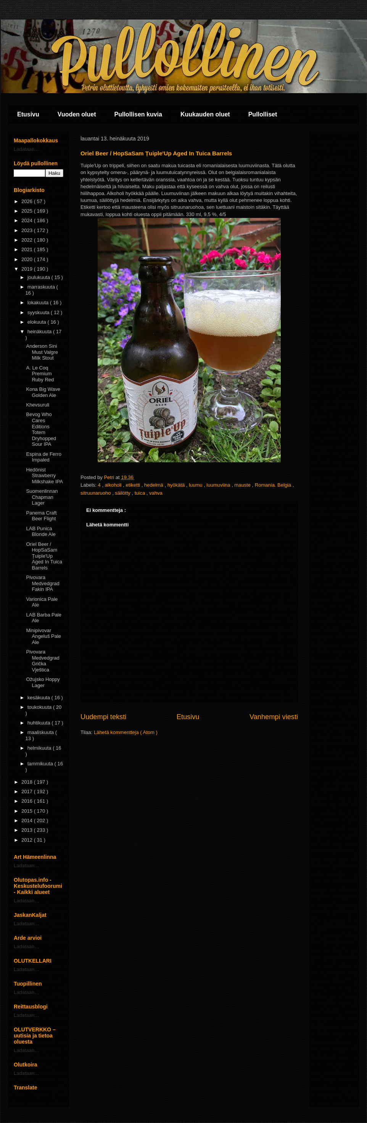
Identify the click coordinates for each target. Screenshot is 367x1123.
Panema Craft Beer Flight (41, 516)
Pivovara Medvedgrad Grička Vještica (42, 661)
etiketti (134, 485)
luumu (196, 485)
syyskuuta (39, 312)
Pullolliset (262, 114)
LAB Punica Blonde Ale (40, 531)
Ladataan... (26, 149)
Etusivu (28, 114)
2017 (27, 791)
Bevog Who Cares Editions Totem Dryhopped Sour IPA (41, 429)
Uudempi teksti (103, 717)
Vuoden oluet (77, 114)
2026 (27, 201)
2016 (27, 801)
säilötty (123, 493)
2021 (27, 249)
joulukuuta (39, 277)
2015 (27, 811)
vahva (156, 493)
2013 (27, 830)
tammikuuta (41, 763)
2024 (27, 220)
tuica (140, 493)
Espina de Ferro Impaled (43, 457)
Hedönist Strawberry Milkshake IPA (44, 475)
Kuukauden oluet (205, 114)
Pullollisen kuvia (138, 114)
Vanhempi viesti (273, 717)
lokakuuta (38, 302)
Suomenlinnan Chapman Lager (42, 497)
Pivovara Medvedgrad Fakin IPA (42, 583)
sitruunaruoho (96, 493)
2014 (27, 820)
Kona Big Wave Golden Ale (43, 392)
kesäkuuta (39, 697)
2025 (27, 211)
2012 (27, 840)
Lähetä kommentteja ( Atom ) (126, 732)
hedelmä (154, 485)
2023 (27, 230)
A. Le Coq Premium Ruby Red (40, 373)
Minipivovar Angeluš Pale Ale (43, 636)
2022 (27, 240)
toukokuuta (40, 707)
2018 (27, 782)
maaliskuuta (41, 732)
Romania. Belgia (274, 485)
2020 (27, 259)
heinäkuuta (40, 331)
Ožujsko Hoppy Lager (43, 682)
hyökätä (176, 485)
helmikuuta (40, 748)
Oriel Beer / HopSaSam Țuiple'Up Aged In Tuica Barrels (44, 556)
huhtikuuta (39, 723)
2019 (27, 269)
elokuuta (37, 322)
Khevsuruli (37, 405)
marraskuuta (41, 287)
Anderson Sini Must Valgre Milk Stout (42, 352)
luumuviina (219, 485)
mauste (243, 485)
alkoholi (114, 485)
